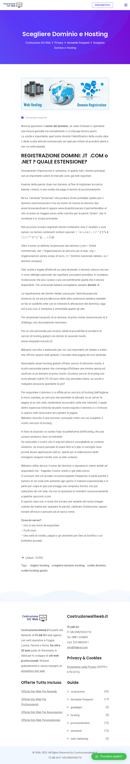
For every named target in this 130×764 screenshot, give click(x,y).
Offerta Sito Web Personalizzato (40, 720)
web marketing (79, 738)
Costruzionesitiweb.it (85, 752)
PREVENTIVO (102, 5)
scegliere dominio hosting (68, 565)
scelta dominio (96, 565)
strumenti (76, 730)
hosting (75, 715)
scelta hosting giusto (34, 570)
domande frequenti (36, 117)
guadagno (76, 707)
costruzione (78, 691)
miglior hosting (39, 565)
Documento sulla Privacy (81, 667)
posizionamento (80, 723)
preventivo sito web (33, 671)
